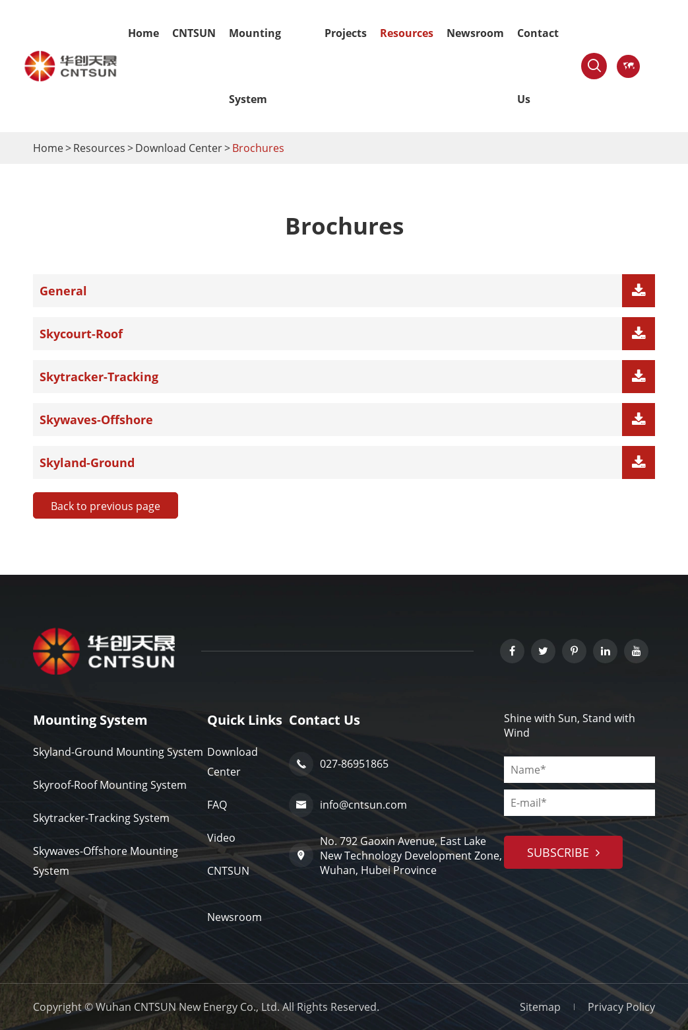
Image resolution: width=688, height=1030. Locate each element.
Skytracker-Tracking (99, 377)
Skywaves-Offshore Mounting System (105, 861)
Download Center (178, 148)
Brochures (258, 148)
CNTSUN (194, 33)
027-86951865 (339, 764)
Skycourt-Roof (81, 334)
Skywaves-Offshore (96, 419)
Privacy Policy (621, 1007)
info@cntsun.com (348, 805)
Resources (406, 33)
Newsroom (475, 33)
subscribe (563, 852)
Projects (346, 33)
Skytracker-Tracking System (101, 818)
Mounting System (255, 66)
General (63, 291)
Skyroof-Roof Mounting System (110, 785)
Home (143, 33)
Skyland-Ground (87, 462)
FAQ (217, 804)
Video (221, 837)
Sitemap (540, 1007)
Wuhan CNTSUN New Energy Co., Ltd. (188, 1007)
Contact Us (538, 66)
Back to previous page (105, 506)
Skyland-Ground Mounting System (118, 752)
